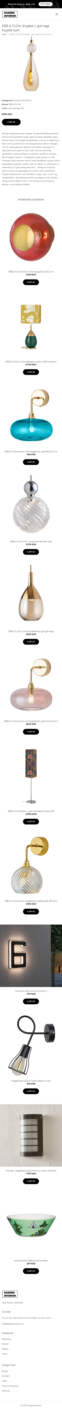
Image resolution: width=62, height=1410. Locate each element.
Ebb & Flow (26, 100)
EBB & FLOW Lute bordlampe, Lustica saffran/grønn (31, 361)
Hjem (4, 34)
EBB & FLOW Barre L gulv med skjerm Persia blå (31, 811)
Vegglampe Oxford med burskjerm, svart (31, 1080)
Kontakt (5, 1376)
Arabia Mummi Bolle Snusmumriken (31, 1260)
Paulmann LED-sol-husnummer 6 (31, 991)
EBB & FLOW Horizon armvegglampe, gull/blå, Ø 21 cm (31, 451)
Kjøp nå (11, 122)
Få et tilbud (45, 4)
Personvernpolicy (10, 1386)
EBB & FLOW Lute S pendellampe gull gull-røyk (31, 631)
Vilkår (4, 1381)
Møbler (5, 1349)
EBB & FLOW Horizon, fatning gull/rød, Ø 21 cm (31, 271)
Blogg (5, 1371)
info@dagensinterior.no (13, 1324)
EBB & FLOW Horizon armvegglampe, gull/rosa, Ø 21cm (31, 721)
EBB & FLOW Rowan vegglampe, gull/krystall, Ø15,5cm (31, 901)
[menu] (57, 14)
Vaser (5, 1353)
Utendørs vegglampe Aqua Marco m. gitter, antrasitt (31, 1170)
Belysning (6, 1339)
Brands (17, 100)
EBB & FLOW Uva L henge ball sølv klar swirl (31, 541)
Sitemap (6, 1391)
